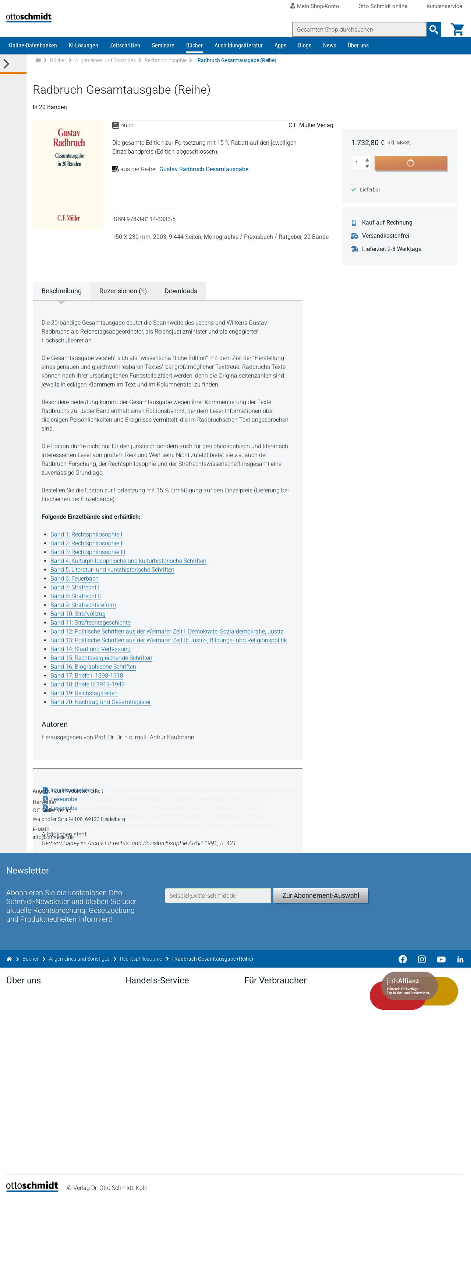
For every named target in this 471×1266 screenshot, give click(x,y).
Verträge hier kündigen (273, 1068)
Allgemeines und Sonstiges (105, 76)
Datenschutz (252, 1252)
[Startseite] (35, 1255)
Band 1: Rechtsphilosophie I (89, 549)
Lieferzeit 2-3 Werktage (396, 265)
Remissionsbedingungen (159, 1115)
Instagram (22, 1198)
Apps (280, 61)
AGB (289, 1252)
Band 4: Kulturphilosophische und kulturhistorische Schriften (131, 576)
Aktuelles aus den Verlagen (161, 1068)
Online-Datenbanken (33, 61)
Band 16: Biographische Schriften (96, 681)
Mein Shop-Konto (318, 6)
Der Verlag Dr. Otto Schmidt (44, 1068)
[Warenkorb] (454, 29)
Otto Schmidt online (382, 6)
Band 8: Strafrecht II (78, 611)
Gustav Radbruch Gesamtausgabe (206, 185)
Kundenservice (444, 6)
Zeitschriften (125, 61)
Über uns (358, 61)
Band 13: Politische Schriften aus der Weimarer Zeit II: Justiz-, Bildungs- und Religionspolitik (171, 655)
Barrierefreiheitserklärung (343, 1252)
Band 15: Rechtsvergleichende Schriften (104, 673)
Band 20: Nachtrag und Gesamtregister (103, 717)
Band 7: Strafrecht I (77, 602)
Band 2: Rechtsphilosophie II (89, 558)
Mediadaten (24, 1139)
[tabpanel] (171, 545)
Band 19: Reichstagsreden (86, 708)
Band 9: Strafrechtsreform (86, 620)
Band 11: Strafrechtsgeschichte (93, 637)
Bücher (194, 61)
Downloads (141, 1092)
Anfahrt (18, 1092)
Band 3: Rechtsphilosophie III (90, 567)
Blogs (304, 61)
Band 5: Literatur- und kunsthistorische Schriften (115, 584)
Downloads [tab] (183, 307)
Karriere (19, 1104)
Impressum (205, 1252)
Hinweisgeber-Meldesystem (426, 1252)
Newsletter (140, 1080)
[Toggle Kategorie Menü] (13, 80)
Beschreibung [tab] (64, 307)
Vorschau (139, 1104)
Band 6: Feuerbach (77, 593)
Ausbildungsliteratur (239, 61)
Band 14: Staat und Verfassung (93, 664)
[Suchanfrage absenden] (431, 29)
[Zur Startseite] (38, 76)
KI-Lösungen (83, 61)
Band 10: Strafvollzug (80, 628)
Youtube (19, 1186)
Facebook (21, 1162)
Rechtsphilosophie (166, 76)
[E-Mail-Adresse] (219, 929)
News (329, 61)
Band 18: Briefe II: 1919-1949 (90, 699)
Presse (17, 1080)
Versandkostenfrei (390, 252)
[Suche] (357, 29)
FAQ (132, 1139)
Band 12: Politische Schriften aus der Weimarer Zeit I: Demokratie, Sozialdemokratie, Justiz (169, 646)
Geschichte (23, 1127)
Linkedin (20, 1174)
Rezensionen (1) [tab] (125, 307)
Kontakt (19, 1151)
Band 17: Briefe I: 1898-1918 (89, 690)
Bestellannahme (148, 1127)
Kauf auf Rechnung (392, 239)
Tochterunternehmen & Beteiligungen (57, 1115)
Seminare (163, 61)
